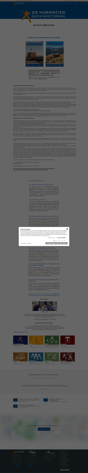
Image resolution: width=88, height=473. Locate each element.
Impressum (29, 243)
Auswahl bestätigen (51, 243)
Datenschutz (23, 243)
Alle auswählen (62, 243)
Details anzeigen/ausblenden (60, 240)
